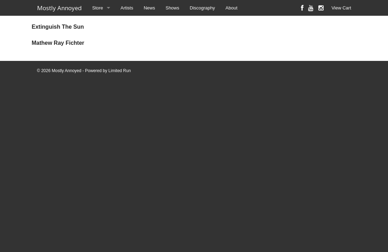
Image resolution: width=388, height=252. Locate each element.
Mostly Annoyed (59, 8)
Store (97, 7)
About (232, 7)
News (149, 7)
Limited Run (119, 70)
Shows (172, 7)
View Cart (341, 7)
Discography (202, 7)
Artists (127, 7)
